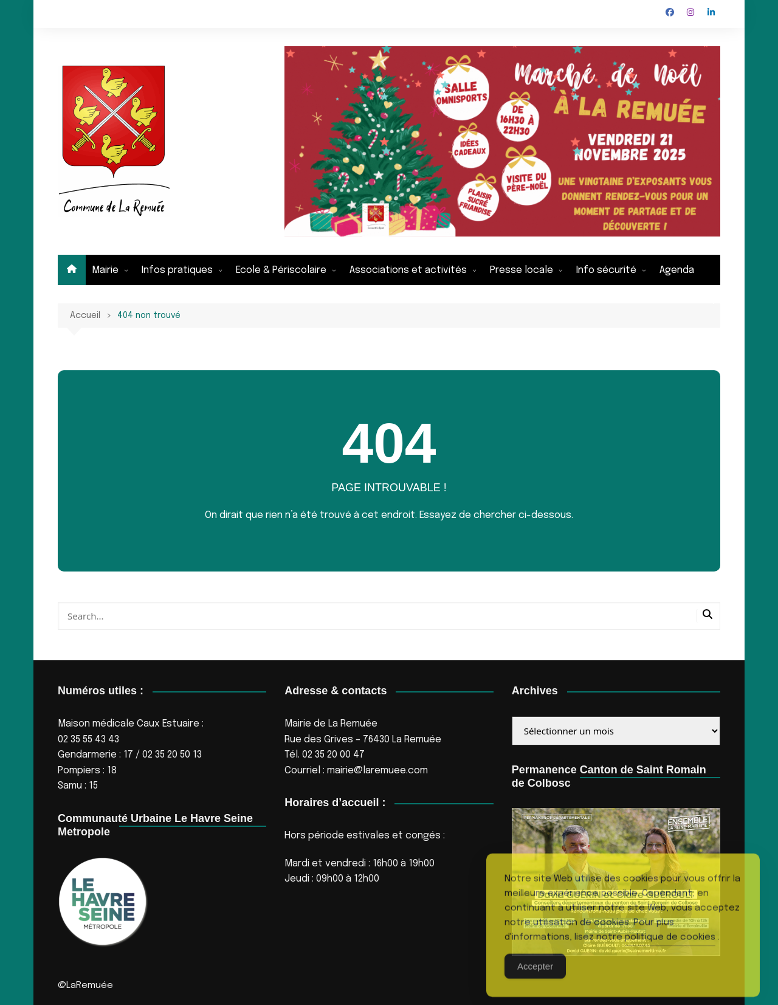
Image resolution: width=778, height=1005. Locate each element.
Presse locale (521, 270)
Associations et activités (408, 270)
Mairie (105, 270)
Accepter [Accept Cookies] (535, 981)
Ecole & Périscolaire (281, 270)
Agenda (676, 270)
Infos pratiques (177, 270)
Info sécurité (606, 270)
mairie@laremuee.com (377, 770)
